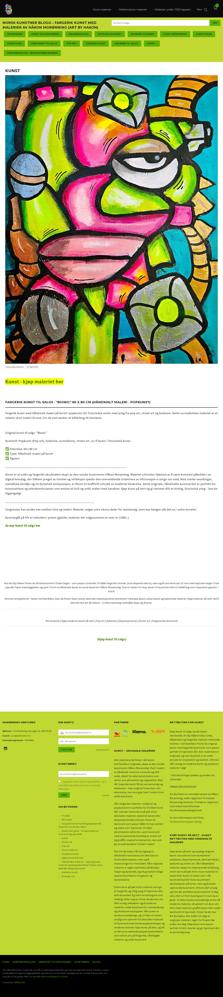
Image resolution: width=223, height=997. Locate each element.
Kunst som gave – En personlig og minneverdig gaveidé (78, 833)
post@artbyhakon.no (21, 735)
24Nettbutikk (19, 982)
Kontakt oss (68, 876)
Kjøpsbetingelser (24, 962)
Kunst (65, 838)
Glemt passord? (102, 749)
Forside (66, 815)
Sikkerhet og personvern (55, 962)
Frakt (6, 962)
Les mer (105, 795)
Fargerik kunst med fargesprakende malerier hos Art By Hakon (79, 825)
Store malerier (70, 850)
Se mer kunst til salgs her (22, 526)
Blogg (97, 962)
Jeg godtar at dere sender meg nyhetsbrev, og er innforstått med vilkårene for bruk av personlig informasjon (82, 785)
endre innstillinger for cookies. (54, 976)
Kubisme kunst (70, 872)
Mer (199, 8)
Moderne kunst (70, 854)
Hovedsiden (14, 34)
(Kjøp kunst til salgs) (111, 639)
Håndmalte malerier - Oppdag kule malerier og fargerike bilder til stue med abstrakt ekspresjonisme (80, 865)
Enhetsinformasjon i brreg (186, 821)
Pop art (66, 846)
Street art (67, 842)
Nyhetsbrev (81, 962)
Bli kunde (67, 819)
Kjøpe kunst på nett (72, 857)
